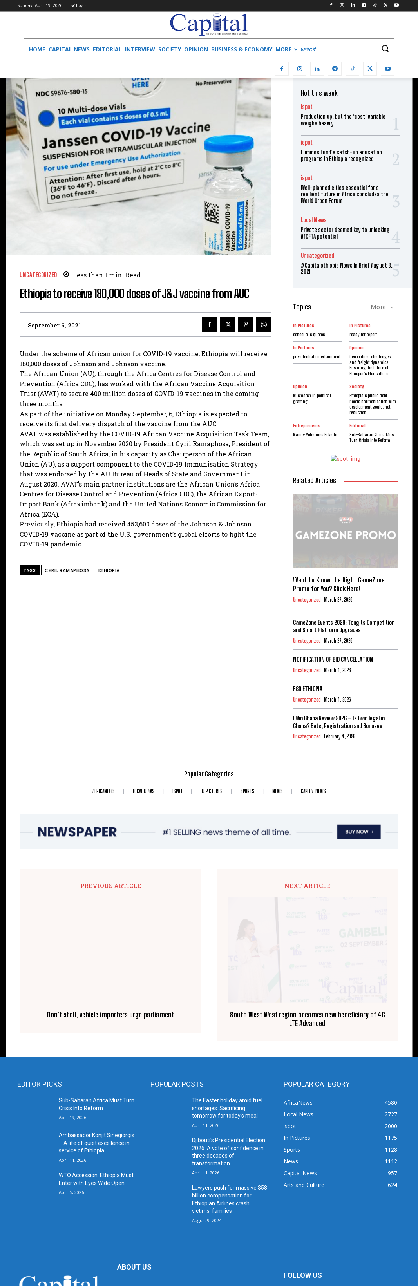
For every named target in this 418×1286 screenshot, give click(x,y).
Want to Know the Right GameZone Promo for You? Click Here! (339, 584)
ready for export (363, 334)
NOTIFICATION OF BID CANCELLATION (333, 659)
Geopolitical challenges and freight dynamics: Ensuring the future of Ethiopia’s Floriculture (370, 365)
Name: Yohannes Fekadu (315, 435)
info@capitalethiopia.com (179, 1231)
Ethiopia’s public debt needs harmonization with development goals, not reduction (372, 403)
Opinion (356, 347)
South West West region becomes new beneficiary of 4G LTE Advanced (307, 928)
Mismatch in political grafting (312, 398)
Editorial (357, 425)
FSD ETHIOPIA (307, 688)
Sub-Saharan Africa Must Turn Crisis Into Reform (372, 437)
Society (356, 386)
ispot (307, 107)
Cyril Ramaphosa (67, 570)
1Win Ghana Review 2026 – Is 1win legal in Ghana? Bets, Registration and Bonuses (339, 721)
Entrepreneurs (306, 425)
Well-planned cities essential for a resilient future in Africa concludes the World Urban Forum (345, 194)
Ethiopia (109, 570)
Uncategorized (38, 275)
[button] (385, 48)
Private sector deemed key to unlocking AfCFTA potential (345, 233)
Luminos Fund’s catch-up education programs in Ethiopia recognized (341, 155)
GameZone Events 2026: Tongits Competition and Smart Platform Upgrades (343, 626)
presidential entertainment (316, 357)
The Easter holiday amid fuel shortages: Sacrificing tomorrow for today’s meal (227, 1018)
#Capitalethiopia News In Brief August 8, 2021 (347, 268)
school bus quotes (309, 334)
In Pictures (303, 325)
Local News (314, 220)
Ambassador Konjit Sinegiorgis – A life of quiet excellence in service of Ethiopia (96, 1053)
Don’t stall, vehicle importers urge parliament (110, 916)
